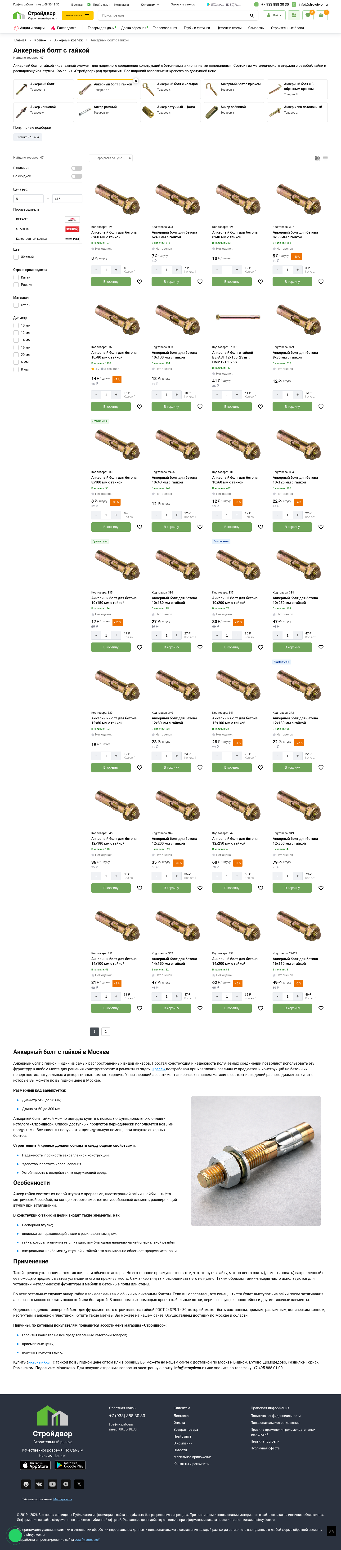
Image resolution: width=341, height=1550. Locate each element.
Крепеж (40, 40)
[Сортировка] (111, 158)
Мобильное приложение (192, 1455)
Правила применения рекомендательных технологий (283, 1430)
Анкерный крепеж (68, 40)
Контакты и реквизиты (191, 1462)
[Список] (325, 158)
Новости (180, 1448)
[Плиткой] (317, 158)
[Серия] (47, 219)
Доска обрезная (133, 28)
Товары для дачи (101, 28)
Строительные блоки (287, 28)
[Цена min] (28, 198)
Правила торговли (265, 1440)
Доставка (181, 1414)
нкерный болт (41, 1360)
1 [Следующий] (94, 1030)
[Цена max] (67, 198)
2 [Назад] (106, 1030)
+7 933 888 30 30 (275, 4)
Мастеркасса (62, 1497)
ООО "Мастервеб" (88, 1538)
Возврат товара (186, 1428)
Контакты (121, 4)
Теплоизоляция (165, 28)
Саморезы (256, 28)
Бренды (77, 4)
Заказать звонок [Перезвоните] (183, 4)
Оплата (179, 1421)
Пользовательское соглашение (275, 1421)
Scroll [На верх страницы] (331, 1531)
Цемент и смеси (229, 28)
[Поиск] (252, 15)
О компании (183, 1442)
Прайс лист (98, 5)
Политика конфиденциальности (276, 1414)
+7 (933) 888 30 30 (127, 1414)
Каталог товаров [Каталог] (78, 15)
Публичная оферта (265, 1446)
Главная (20, 40)
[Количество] (106, 270)
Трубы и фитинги (197, 28)
